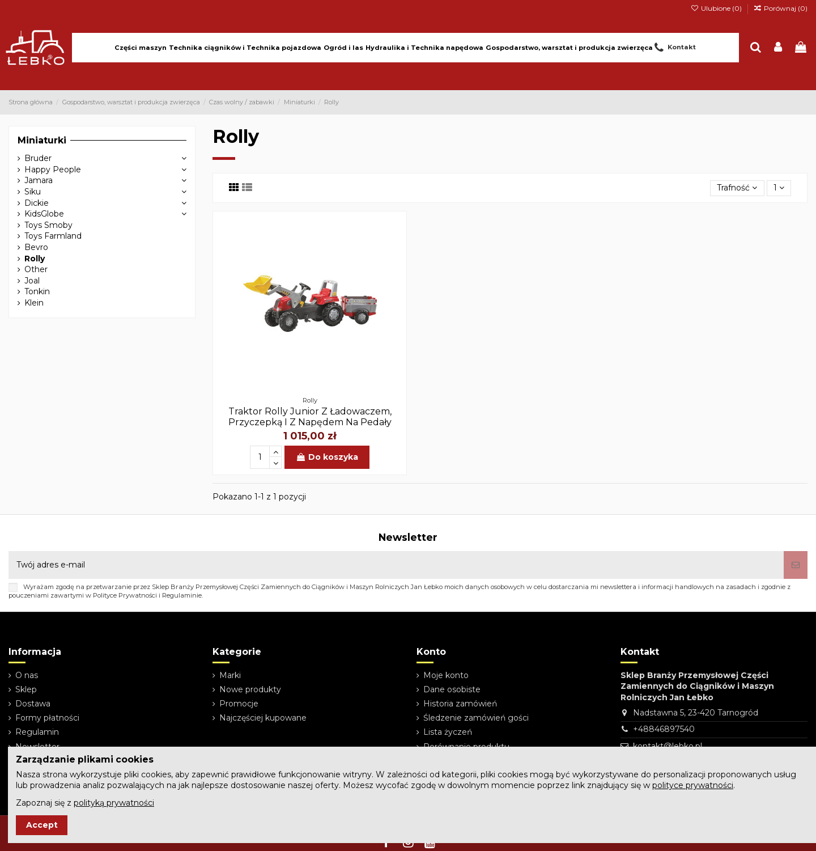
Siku (32, 192)
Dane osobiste (452, 689)
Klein (34, 303)
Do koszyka (327, 457)
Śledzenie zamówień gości (476, 718)
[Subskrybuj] (796, 565)
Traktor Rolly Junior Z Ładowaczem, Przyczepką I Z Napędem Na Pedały (310, 416)
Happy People (52, 169)
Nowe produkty (250, 689)
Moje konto (446, 675)
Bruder (38, 158)
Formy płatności (47, 718)
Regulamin (37, 732)
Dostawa (32, 703)
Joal (32, 281)
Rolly (34, 258)
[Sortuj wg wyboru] (737, 188)
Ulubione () (716, 8)
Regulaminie (182, 595)
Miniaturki (42, 140)
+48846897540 (664, 729)
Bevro (36, 247)
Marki (230, 675)
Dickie (36, 203)
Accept (42, 825)
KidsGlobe (44, 214)
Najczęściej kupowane (263, 718)
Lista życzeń (447, 732)
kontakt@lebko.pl (667, 746)
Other (36, 269)
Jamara (38, 180)
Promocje (238, 703)
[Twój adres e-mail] (396, 565)
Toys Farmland (53, 236)
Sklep (26, 689)
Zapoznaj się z (85, 803)
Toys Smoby (48, 225)
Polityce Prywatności (125, 595)
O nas (26, 675)
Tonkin (37, 291)
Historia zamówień (460, 703)
